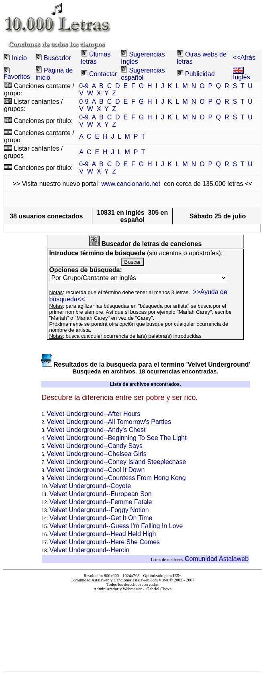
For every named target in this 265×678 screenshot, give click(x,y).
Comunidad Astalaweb (217, 558)
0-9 (83, 86)
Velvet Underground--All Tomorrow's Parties (109, 421)
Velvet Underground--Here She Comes (104, 542)
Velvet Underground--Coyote (90, 485)
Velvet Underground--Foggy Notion (99, 509)
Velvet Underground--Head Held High (102, 534)
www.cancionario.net (130, 183)
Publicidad (200, 74)
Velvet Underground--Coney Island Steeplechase (116, 461)
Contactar (103, 74)
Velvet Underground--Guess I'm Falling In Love (116, 526)
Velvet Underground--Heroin (89, 550)
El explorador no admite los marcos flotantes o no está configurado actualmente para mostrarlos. (132, 627)
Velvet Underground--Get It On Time (100, 518)
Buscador (57, 57)
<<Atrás (244, 57)
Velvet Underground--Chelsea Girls (97, 453)
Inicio (19, 57)
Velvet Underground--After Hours (94, 413)
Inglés (241, 74)
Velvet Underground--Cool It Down (96, 469)
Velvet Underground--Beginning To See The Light (117, 437)
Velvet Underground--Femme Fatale (100, 501)
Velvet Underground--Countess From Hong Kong (116, 477)
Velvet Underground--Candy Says (95, 445)
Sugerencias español (143, 74)
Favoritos (17, 76)
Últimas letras (96, 58)
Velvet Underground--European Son (100, 493)
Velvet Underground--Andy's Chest (96, 429)
